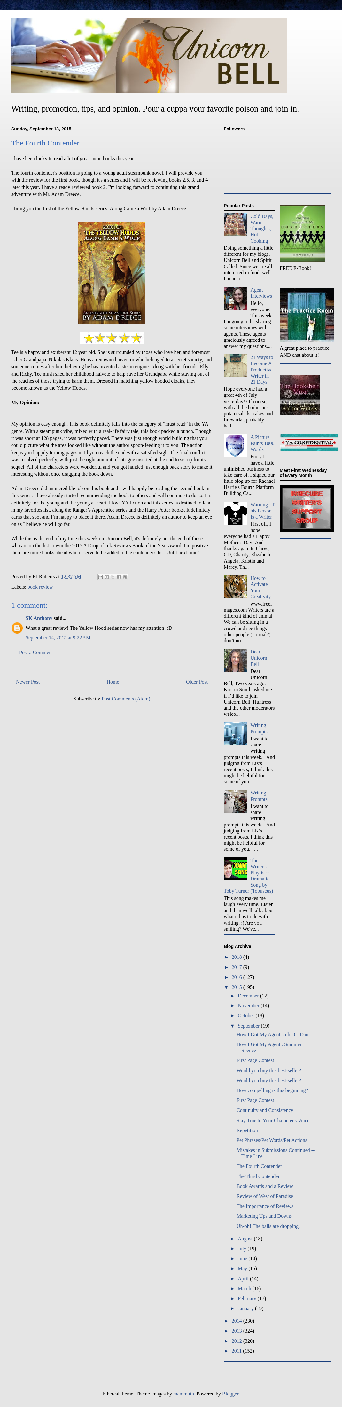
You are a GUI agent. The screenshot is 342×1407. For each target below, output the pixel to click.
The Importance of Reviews (265, 1206)
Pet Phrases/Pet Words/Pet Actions (272, 1140)
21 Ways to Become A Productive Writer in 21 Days (261, 370)
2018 (237, 957)
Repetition (247, 1130)
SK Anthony (39, 618)
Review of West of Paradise (265, 1196)
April (244, 1278)
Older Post (197, 681)
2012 (237, 1341)
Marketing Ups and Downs (264, 1216)
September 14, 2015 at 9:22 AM (58, 637)
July (243, 1248)
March (245, 1288)
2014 (237, 1321)
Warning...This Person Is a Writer (262, 511)
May (243, 1268)
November (249, 1005)
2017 (237, 967)
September (249, 1025)
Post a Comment (36, 652)
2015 (237, 987)
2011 (237, 1351)
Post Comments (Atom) (126, 698)
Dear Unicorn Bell (258, 658)
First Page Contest (255, 1060)
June (243, 1258)
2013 (237, 1330)
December (249, 995)
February (248, 1298)
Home (113, 681)
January (246, 1308)
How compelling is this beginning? (272, 1090)
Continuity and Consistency (265, 1110)
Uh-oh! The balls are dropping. (268, 1226)
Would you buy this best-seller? (269, 1070)
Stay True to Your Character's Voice (273, 1120)
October (247, 1015)
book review (40, 587)
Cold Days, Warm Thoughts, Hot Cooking (261, 229)
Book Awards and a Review (265, 1186)
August (246, 1238)
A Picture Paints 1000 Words (262, 443)
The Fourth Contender (259, 1166)
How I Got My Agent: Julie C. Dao (272, 1034)
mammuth (183, 1393)
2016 (237, 977)
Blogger (230, 1393)
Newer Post (28, 681)
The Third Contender (258, 1176)
